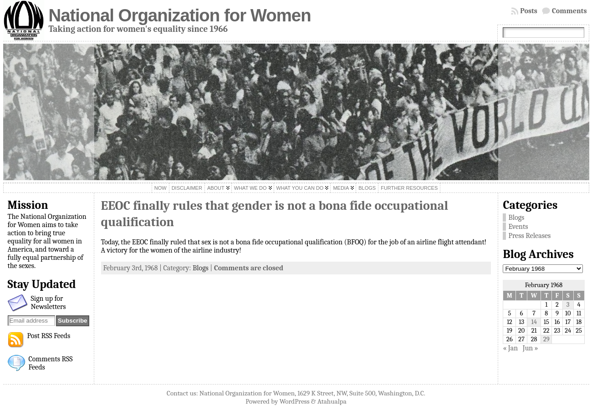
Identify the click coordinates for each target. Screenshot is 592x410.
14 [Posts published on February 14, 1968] (534, 322)
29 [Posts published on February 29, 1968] (546, 339)
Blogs (201, 268)
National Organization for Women (180, 15)
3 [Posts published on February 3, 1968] (568, 305)
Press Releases (529, 236)
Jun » (530, 348)
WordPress (295, 401)
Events (518, 227)
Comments (569, 11)
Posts (528, 11)
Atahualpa (332, 401)
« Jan (510, 348)
